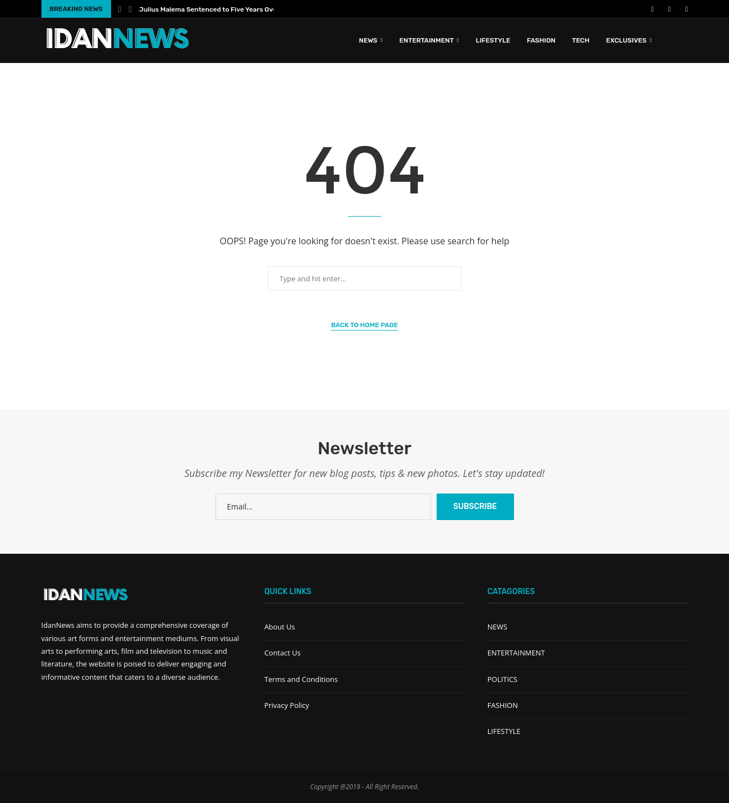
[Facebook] (652, 9)
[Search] (682, 40)
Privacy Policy (286, 705)
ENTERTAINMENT (427, 40)
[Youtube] (662, 9)
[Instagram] (672, 9)
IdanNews (58, 625)
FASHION (541, 40)
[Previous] (120, 9)
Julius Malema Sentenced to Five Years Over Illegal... (222, 9)
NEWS (497, 627)
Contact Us (282, 653)
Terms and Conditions (301, 679)
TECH (581, 40)
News (368, 40)
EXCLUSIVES (626, 40)
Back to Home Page (364, 325)
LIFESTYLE (493, 40)
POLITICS (502, 679)
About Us (279, 627)
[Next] (130, 9)
